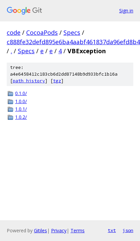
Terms (78, 230)
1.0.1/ (21, 109)
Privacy (58, 230)
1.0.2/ (21, 117)
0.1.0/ (21, 93)
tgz (57, 81)
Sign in (126, 10)
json (128, 230)
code (13, 32)
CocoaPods (42, 32)
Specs (71, 32)
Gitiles (40, 230)
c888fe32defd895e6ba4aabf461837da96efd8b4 (73, 42)
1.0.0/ (21, 101)
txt (112, 230)
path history (29, 81)
